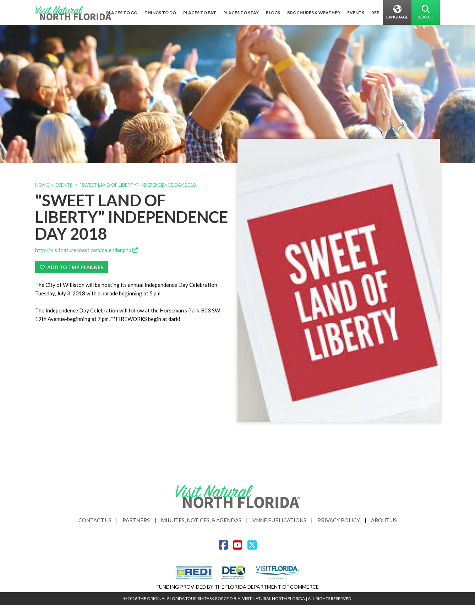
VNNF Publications (279, 520)
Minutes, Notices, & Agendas (201, 520)
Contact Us (94, 520)
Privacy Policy (338, 520)
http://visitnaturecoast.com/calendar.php (86, 250)
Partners (136, 520)
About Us (384, 520)
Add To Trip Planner (72, 267)
